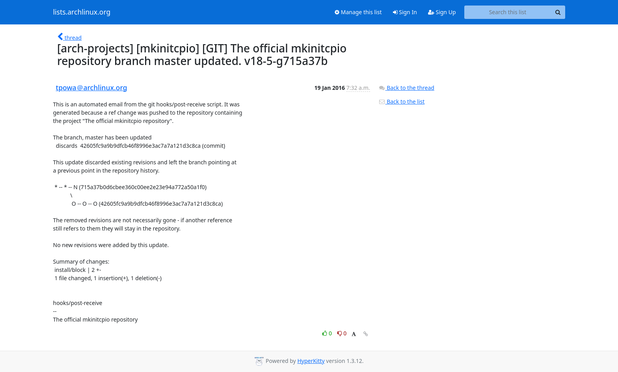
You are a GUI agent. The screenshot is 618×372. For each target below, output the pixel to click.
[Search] (558, 12)
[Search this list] (507, 12)
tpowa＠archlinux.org (91, 87)
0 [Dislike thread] (342, 333)
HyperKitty (310, 361)
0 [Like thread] (327, 333)
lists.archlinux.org (82, 12)
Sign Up (442, 12)
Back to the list (401, 101)
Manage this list (358, 12)
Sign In (405, 12)
